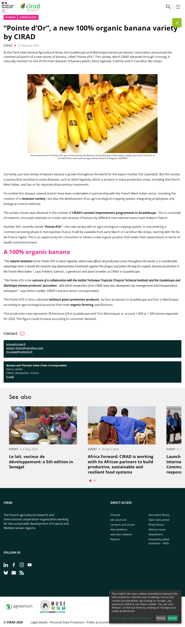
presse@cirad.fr (16, 344)
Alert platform (118, 529)
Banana (10, 17)
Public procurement (100, 622)
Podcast (115, 539)
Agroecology (28, 17)
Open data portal (159, 519)
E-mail (10, 376)
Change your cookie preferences (131, 618)
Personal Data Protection (67, 622)
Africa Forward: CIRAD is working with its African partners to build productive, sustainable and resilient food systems (120, 464)
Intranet (115, 515)
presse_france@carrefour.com (24, 348)
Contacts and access (122, 524)
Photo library (156, 524)
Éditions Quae (157, 529)
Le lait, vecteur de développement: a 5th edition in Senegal (41, 461)
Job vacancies (118, 519)
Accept (172, 618)
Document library (159, 515)
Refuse (161, 618)
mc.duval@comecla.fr (19, 352)
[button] (168, 7)
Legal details (39, 622)
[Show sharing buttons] (176, 22)
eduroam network (121, 534)
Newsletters (156, 534)
